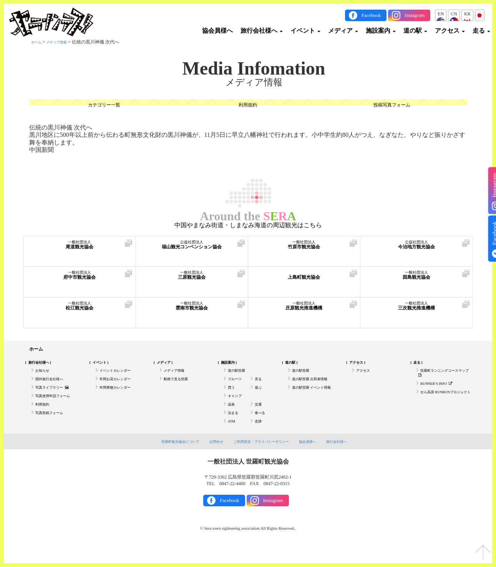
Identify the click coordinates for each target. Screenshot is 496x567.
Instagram (415, 15)
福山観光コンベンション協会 (192, 249)
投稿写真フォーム (391, 106)
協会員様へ (217, 30)
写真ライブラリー (57, 396)
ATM (232, 438)
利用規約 (248, 106)
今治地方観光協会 (416, 249)
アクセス (450, 30)
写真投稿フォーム (53, 428)
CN (454, 14)
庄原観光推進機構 (304, 310)
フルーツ (237, 385)
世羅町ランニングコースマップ (441, 378)
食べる (262, 428)
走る (481, 30)
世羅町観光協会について (168, 459)
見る (259, 385)
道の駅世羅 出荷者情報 (315, 385)
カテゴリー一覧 (104, 106)
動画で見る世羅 (180, 385)
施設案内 (381, 30)
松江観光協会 (80, 310)
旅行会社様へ (262, 30)
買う (232, 396)
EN (441, 14)
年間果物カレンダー (120, 396)
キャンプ (237, 407)
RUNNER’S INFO (441, 391)
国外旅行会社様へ (53, 385)
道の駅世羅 (239, 375)
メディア (343, 30)
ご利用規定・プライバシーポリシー (263, 459)
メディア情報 (63, 42)
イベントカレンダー (120, 375)
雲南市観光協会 (192, 310)
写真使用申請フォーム (58, 407)
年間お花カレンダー (120, 385)
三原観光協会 (192, 279)
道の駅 (415, 30)
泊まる (235, 428)
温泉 (232, 417)
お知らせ (44, 375)
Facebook (371, 15)
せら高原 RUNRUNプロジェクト (442, 405)
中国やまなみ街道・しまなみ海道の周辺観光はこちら (248, 225)
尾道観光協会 (80, 249)
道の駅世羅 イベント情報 (313, 399)
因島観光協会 (416, 279)
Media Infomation (253, 68)
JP (480, 14)
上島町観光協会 (304, 279)
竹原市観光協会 (304, 249)
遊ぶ (259, 396)
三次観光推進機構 (416, 310)
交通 (259, 417)
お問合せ (210, 459)
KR (467, 14)
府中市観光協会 (80, 279)
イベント (305, 30)
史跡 (259, 438)
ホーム (38, 42)
